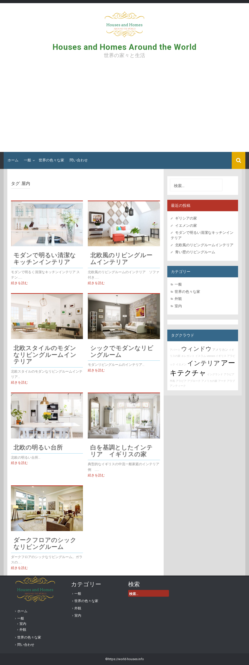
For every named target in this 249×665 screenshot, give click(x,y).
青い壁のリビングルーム (195, 252)
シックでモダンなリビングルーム (121, 351)
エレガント (188, 356)
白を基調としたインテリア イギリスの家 (121, 450)
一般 (27, 160)
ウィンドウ (196, 348)
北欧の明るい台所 (38, 447)
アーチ (222, 381)
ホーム (13, 160)
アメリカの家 (209, 381)
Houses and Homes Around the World (124, 47)
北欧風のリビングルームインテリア (121, 258)
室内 (178, 306)
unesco (211, 356)
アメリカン (220, 349)
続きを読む (19, 283)
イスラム (200, 356)
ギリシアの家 (188, 218)
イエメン (181, 364)
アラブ (231, 381)
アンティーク (178, 385)
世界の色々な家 (51, 160)
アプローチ (194, 381)
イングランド (215, 374)
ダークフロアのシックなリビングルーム (44, 543)
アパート (175, 349)
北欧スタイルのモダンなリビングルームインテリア (44, 354)
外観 (178, 299)
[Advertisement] (124, 107)
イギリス (221, 356)
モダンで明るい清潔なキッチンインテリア (44, 258)
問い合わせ (79, 160)
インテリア (203, 363)
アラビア (181, 381)
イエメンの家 (186, 225)
